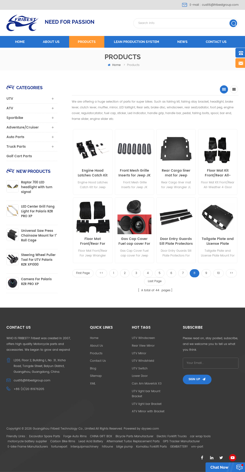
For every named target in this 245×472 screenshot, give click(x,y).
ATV (9, 108)
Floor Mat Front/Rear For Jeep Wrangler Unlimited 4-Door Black (93, 241)
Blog (93, 368)
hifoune (107, 446)
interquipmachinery (85, 446)
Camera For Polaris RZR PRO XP (36, 282)
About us (51, 42)
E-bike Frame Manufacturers (28, 446)
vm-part (197, 446)
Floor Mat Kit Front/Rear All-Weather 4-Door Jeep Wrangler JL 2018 (218, 173)
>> (231, 273)
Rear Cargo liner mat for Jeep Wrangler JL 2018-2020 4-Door (176, 173)
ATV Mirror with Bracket (148, 411)
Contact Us (98, 361)
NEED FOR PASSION (70, 22)
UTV (9, 98)
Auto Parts (15, 137)
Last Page (154, 281)
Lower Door (140, 376)
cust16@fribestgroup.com (220, 5)
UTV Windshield (143, 361)
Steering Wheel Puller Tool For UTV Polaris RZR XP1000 (38, 260)
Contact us (216, 42)
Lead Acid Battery (90, 441)
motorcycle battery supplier (27, 441)
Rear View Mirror (143, 346)
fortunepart (59, 446)
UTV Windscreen (143, 338)
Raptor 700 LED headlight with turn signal (36, 187)
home (114, 65)
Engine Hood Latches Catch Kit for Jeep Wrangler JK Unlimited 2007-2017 (92, 173)
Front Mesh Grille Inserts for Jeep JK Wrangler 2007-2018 (134, 173)
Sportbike (14, 118)
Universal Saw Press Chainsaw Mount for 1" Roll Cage (39, 236)
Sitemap (96, 376)
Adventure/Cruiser (22, 127)
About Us (96, 346)
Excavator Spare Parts (44, 436)
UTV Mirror (139, 353)
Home (20, 42)
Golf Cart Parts (19, 156)
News (182, 42)
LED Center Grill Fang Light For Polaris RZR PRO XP (38, 211)
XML (92, 383)
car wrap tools (200, 436)
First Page (83, 273)
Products (87, 42)
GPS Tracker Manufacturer (181, 441)
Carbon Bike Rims (62, 441)
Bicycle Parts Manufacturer (134, 436)
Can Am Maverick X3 (146, 383)
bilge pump (124, 446)
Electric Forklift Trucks (172, 436)
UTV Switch (140, 368)
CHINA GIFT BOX (101, 436)
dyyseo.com (150, 428)
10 (218, 273)
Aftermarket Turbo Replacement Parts (133, 441)
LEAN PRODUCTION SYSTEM (136, 42)
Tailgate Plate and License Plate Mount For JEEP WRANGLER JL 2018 (218, 241)
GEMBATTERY (179, 446)
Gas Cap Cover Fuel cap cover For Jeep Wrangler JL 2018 (134, 241)
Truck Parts (16, 146)
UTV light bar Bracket (146, 404)
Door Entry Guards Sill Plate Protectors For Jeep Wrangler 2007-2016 (176, 241)
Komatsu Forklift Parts (151, 446)
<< (101, 273)
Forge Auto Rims (75, 436)
